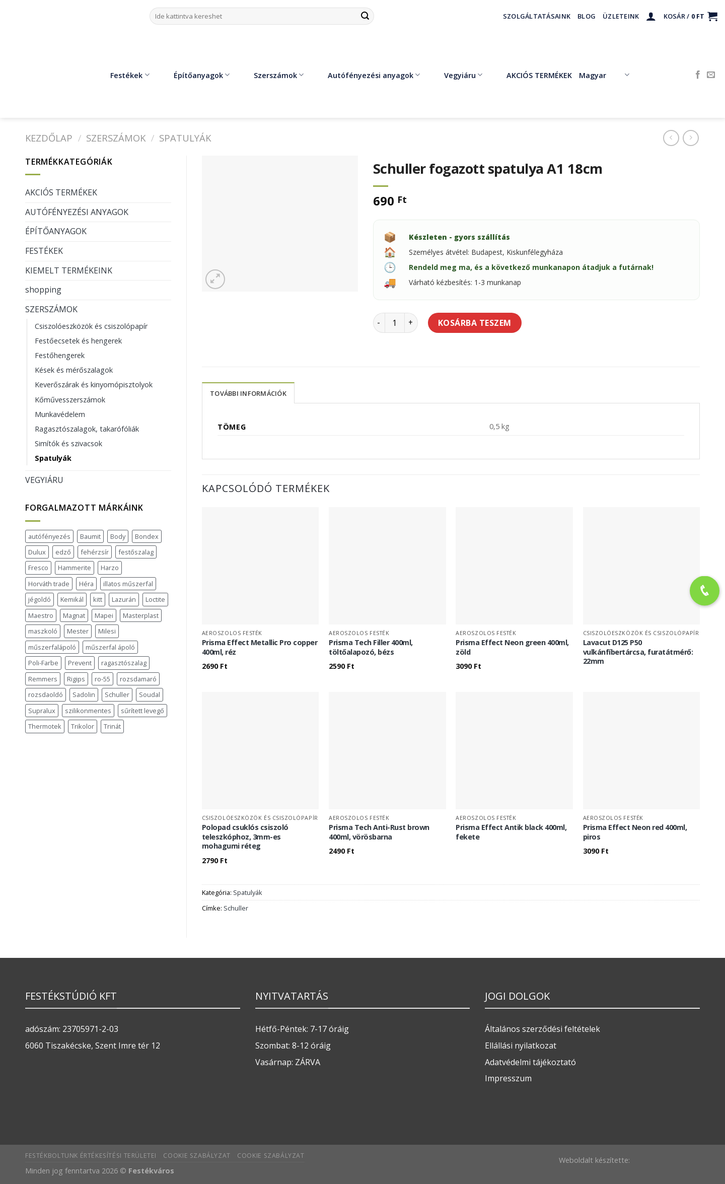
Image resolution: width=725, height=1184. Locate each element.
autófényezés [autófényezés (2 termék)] (49, 536)
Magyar (604, 75)
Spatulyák (185, 137)
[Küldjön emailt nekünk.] (711, 75)
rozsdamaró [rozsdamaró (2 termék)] (138, 678)
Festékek (122, 75)
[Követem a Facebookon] (698, 75)
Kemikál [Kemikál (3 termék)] (72, 599)
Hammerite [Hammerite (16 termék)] (74, 567)
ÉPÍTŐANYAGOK (56, 231)
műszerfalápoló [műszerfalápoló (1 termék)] (52, 647)
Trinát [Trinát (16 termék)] (112, 726)
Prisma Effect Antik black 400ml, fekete (511, 832)
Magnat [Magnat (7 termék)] (74, 615)
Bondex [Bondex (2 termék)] (147, 536)
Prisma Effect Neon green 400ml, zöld (512, 647)
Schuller (236, 908)
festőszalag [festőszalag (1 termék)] (136, 551)
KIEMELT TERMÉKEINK (68, 270)
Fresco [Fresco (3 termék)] (38, 567)
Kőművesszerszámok (70, 399)
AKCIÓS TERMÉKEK (532, 75)
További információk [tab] (248, 393)
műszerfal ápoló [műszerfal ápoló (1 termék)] (110, 647)
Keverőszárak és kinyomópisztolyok (94, 384)
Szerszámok (271, 75)
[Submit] (365, 16)
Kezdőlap (48, 137)
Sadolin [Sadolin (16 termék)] (83, 694)
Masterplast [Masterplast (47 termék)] (141, 615)
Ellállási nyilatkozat (520, 1045)
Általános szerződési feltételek (542, 1028)
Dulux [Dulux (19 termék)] (37, 551)
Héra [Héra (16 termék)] (86, 583)
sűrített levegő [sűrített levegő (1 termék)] (142, 710)
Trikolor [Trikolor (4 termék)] (82, 726)
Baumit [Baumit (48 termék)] (90, 536)
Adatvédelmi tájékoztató (530, 1062)
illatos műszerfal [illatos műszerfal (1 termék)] (128, 583)
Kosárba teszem (475, 322)
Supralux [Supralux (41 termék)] (41, 710)
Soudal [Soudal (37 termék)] (149, 694)
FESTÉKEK (44, 250)
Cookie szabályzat (196, 1155)
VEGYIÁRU (44, 479)
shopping (43, 289)
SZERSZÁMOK (116, 137)
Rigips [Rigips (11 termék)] (76, 678)
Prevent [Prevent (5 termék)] (80, 662)
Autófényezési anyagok (366, 75)
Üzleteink (621, 16)
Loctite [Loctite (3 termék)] (155, 599)
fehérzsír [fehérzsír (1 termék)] (95, 551)
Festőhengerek (60, 355)
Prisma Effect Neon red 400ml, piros (635, 832)
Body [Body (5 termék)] (117, 536)
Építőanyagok (194, 75)
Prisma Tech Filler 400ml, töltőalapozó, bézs (371, 647)
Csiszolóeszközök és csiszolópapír (91, 326)
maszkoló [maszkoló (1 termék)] (42, 631)
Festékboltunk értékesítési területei (91, 1155)
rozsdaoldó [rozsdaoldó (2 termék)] (45, 694)
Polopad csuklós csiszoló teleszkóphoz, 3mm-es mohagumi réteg (245, 837)
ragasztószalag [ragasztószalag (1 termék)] (124, 662)
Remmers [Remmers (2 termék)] (42, 678)
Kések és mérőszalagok (74, 370)
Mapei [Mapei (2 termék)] (104, 615)
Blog (586, 16)
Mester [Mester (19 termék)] (78, 631)
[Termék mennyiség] (395, 323)
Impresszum (508, 1078)
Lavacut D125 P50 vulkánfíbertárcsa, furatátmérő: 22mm (638, 652)
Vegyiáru (455, 75)
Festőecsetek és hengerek (78, 340)
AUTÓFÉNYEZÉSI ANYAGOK (76, 212)
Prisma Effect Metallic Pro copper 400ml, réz (260, 647)
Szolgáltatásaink (536, 16)
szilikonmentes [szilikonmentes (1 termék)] (88, 710)
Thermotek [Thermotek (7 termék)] (44, 726)
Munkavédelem (60, 414)
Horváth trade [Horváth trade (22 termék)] (48, 583)
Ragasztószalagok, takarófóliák (87, 429)
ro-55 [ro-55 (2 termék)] (102, 678)
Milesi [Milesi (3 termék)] (107, 631)
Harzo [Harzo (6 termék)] (110, 567)
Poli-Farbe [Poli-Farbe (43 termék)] (43, 662)
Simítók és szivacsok (68, 443)
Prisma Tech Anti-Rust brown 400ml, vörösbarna (379, 832)
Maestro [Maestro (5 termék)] (40, 615)
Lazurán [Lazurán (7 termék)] (124, 599)
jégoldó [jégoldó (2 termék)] (39, 599)
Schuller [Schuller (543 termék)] (117, 694)
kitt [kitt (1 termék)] (97, 599)
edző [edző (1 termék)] (63, 551)
